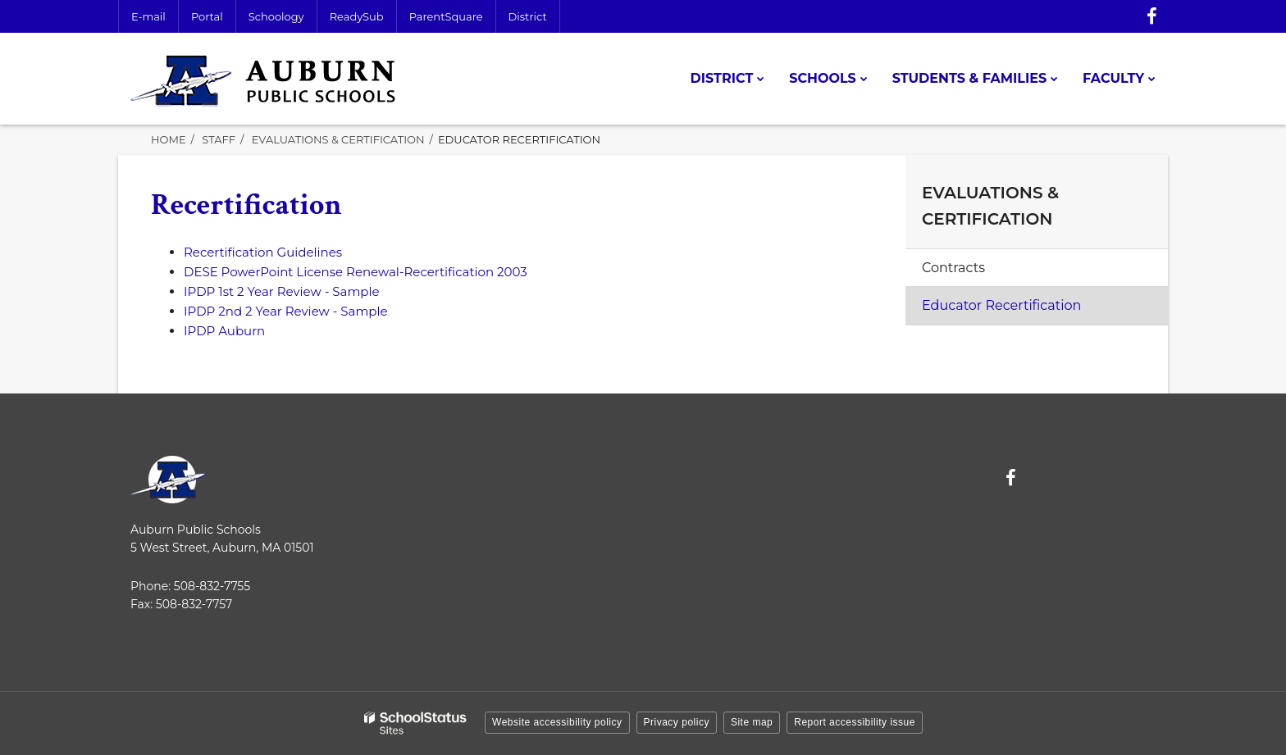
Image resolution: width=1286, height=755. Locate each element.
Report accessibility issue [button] (854, 722)
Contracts (953, 267)
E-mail (148, 16)
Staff (218, 139)
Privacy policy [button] (676, 722)
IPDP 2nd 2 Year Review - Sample (286, 311)
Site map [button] (752, 722)
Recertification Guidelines (263, 252)
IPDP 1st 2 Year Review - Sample (282, 291)
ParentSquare (446, 16)
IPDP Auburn (224, 331)
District (527, 16)
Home (168, 139)
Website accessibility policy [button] (557, 722)
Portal (207, 16)
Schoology (276, 16)
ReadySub (357, 16)
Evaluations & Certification (338, 139)
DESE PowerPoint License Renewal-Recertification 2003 (355, 272)
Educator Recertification (1001, 305)
